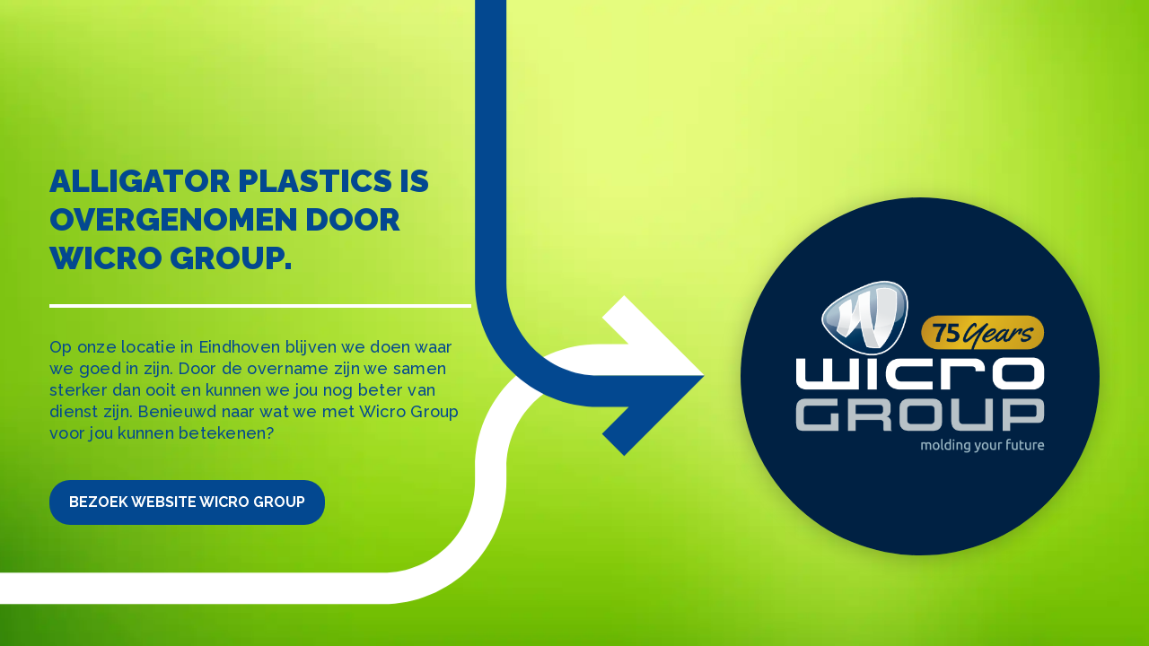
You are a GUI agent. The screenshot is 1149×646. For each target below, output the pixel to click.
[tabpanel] (574, 323)
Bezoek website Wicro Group (187, 502)
